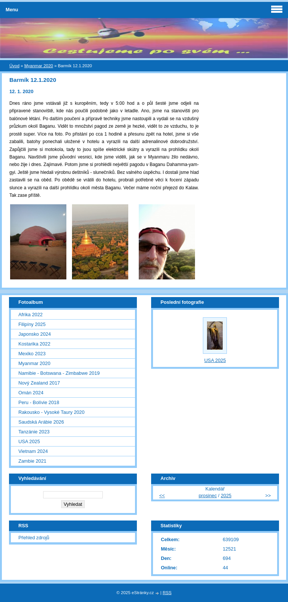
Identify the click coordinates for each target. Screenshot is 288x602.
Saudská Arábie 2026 (41, 422)
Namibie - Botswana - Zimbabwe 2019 (59, 373)
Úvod (14, 65)
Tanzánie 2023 (34, 432)
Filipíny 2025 (32, 324)
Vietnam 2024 (33, 451)
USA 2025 (29, 441)
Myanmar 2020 (38, 65)
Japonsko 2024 (34, 334)
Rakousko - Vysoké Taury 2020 (51, 412)
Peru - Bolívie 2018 (38, 402)
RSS (167, 592)
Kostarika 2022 (34, 344)
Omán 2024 (31, 392)
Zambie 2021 (32, 461)
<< (162, 495)
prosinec (208, 495)
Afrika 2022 (30, 314)
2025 (226, 495)
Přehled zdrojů (34, 537)
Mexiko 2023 (32, 353)
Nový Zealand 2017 (39, 383)
